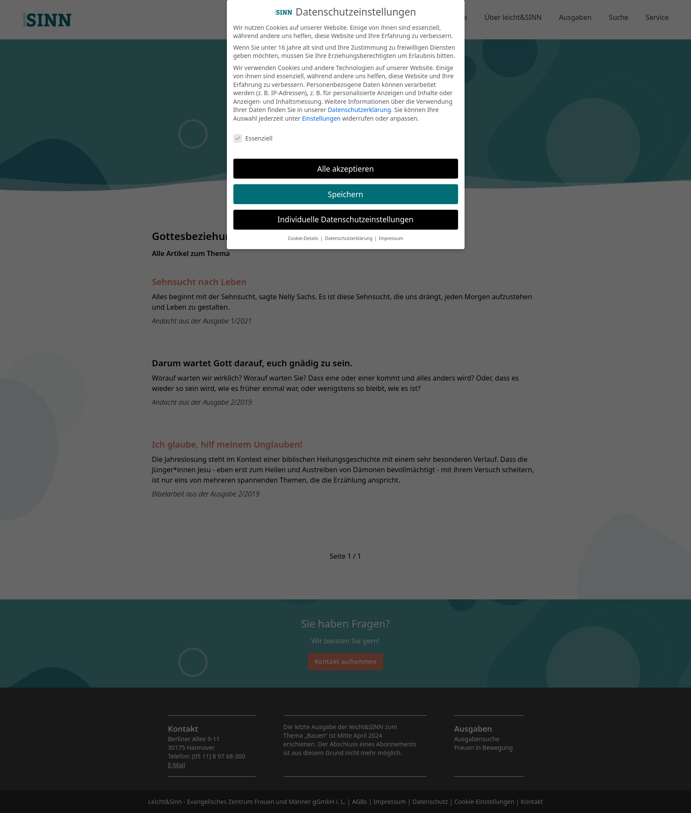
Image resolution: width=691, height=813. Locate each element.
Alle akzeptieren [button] (345, 164)
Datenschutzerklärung (359, 106)
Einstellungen (321, 114)
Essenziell (253, 134)
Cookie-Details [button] (303, 234)
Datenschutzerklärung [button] (349, 234)
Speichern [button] (345, 190)
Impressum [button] (391, 234)
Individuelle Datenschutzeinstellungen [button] (345, 215)
